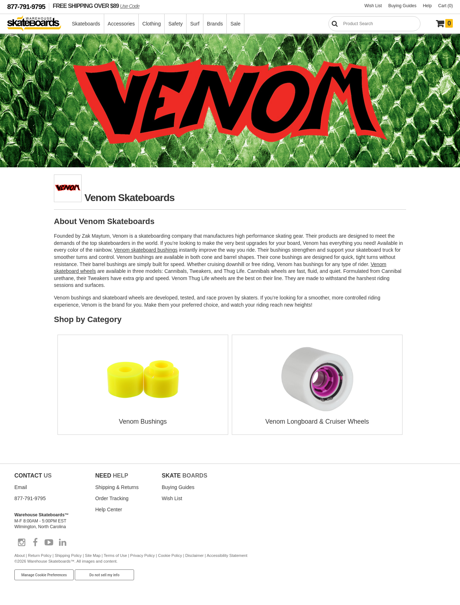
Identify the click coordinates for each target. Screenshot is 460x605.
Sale (236, 24)
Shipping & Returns (117, 487)
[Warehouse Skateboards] (38, 24)
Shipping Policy (68, 555)
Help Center (108, 509)
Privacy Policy (142, 555)
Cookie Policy (170, 555)
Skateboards (86, 24)
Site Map (92, 555)
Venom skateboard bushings (146, 250)
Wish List (373, 5)
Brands (215, 24)
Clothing (152, 24)
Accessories (121, 24)
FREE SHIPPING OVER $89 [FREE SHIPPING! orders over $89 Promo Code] (96, 6)
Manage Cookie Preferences (44, 575)
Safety (176, 24)
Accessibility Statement (227, 555)
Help (427, 5)
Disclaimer (194, 555)
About (19, 555)
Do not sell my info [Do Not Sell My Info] (104, 575)
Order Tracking (112, 498)
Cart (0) (445, 5)
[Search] (374, 23)
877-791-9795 (26, 6)
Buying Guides (402, 5)
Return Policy (39, 555)
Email (20, 487)
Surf (195, 24)
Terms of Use (115, 555)
